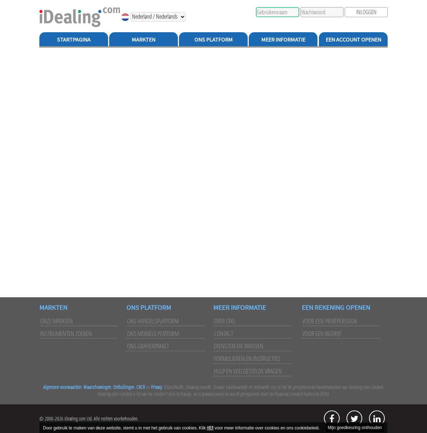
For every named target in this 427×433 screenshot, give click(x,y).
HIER (210, 428)
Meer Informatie (283, 39)
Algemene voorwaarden (62, 387)
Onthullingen (123, 387)
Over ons (225, 321)
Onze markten (56, 321)
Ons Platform (213, 39)
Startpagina (74, 39)
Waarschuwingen (97, 387)
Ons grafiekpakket (148, 346)
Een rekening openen (336, 307)
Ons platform (148, 307)
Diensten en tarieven (238, 346)
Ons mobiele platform (153, 333)
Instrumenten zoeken (66, 333)
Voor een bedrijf (321, 333)
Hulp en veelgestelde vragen (248, 371)
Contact (223, 333)
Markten (143, 39)
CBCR (140, 387)
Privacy (156, 387)
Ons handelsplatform (153, 321)
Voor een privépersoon (329, 321)
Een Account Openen (353, 39)
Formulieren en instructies (247, 358)
